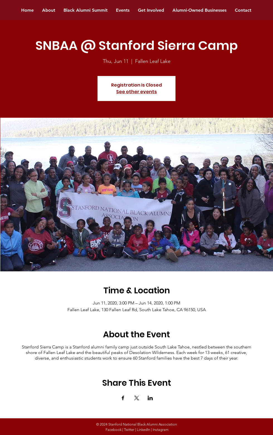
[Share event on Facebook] (123, 398)
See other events (136, 92)
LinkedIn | (144, 429)
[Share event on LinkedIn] (150, 398)
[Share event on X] (136, 398)
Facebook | (114, 429)
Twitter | (130, 429)
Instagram (161, 429)
